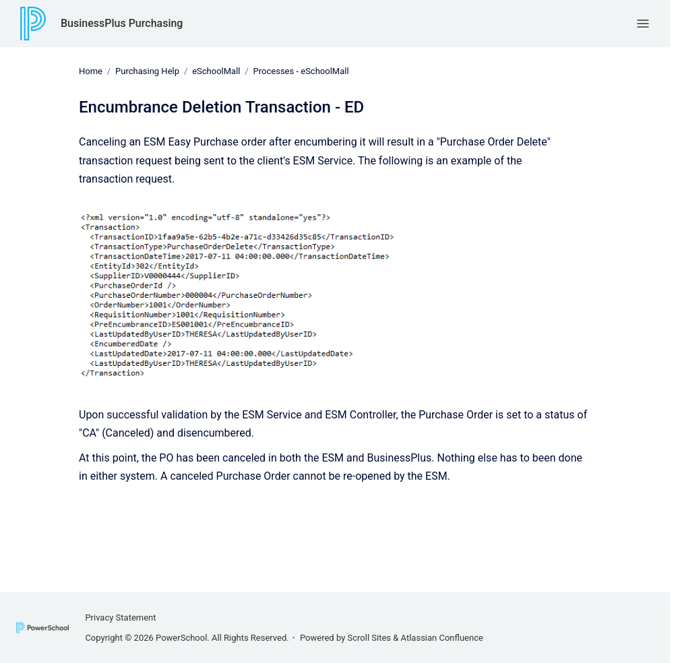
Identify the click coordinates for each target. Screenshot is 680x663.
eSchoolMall (216, 71)
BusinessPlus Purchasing (122, 23)
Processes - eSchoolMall (301, 71)
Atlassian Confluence (442, 638)
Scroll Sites (370, 638)
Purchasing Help (147, 71)
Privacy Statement (120, 617)
